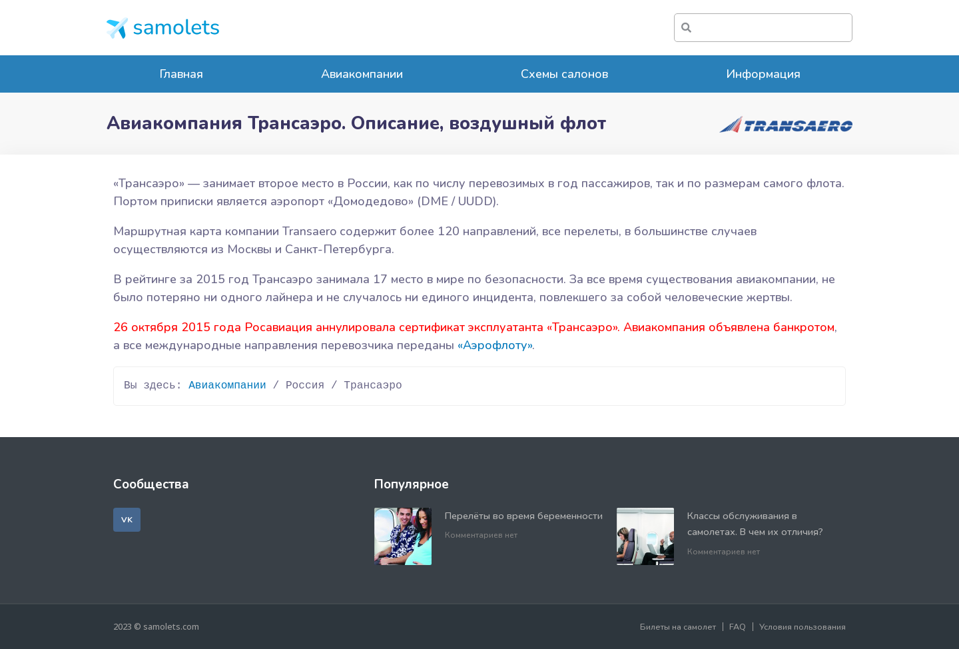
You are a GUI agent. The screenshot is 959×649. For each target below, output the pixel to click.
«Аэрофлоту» (495, 345)
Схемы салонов (564, 74)
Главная (181, 74)
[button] (127, 520)
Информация (763, 74)
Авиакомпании (362, 74)
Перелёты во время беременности (524, 515)
